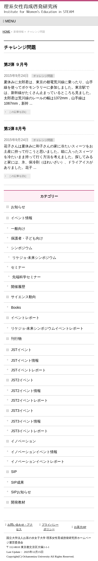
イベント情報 (21, 218)
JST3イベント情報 (26, 421)
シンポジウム (21, 248)
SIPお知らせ (21, 492)
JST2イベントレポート (29, 400)
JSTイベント (21, 350)
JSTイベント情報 (25, 360)
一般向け (18, 229)
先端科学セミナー (26, 277)
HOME (6, 31)
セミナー (18, 267)
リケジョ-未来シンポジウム (34, 258)
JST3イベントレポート (29, 431)
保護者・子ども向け (27, 238)
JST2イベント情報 (26, 391)
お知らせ (18, 207)
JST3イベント (22, 411)
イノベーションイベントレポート (37, 461)
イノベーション (23, 441)
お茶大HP (79, 526)
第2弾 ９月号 (15, 64)
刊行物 (16, 338)
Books (16, 307)
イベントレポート (25, 318)
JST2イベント (22, 380)
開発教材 (18, 502)
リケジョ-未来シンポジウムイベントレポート (47, 328)
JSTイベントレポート (28, 370)
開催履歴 (18, 287)
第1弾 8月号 (15, 129)
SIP (14, 472)
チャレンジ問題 (43, 75)
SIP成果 (17, 482)
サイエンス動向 (23, 297)
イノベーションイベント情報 (34, 452)
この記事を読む (18, 111)
